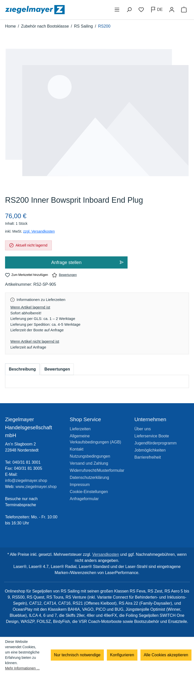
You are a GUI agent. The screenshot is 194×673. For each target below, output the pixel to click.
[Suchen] (129, 9)
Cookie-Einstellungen (89, 492)
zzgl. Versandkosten (39, 231)
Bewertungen (64, 275)
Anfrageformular (84, 499)
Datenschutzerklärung (89, 477)
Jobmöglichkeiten (150, 450)
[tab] (22, 369)
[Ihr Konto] (172, 9)
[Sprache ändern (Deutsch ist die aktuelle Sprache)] (156, 9)
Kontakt (76, 449)
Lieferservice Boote (151, 436)
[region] (97, 118)
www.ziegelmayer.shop (36, 486)
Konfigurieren (122, 655)
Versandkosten (105, 554)
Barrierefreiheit (147, 457)
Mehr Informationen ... (22, 668)
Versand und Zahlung (89, 463)
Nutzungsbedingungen (90, 456)
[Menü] (117, 9)
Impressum (80, 484)
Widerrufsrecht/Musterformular (97, 470)
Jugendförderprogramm (155, 443)
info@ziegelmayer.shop (26, 480)
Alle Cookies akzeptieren (166, 655)
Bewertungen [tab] (57, 369)
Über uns (142, 429)
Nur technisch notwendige (77, 655)
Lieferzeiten (80, 429)
